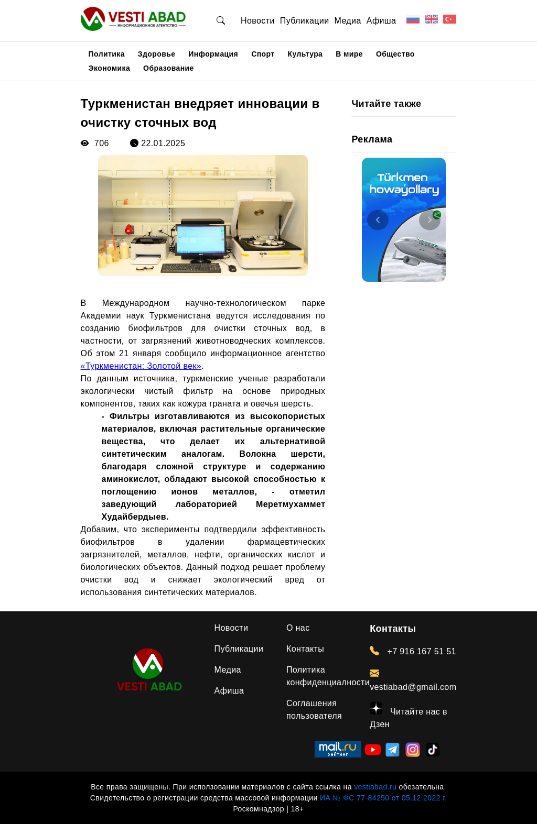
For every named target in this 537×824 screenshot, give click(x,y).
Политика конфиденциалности (328, 676)
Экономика (110, 68)
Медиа (347, 20)
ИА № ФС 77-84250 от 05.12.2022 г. (383, 798)
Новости (258, 20)
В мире (349, 54)
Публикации (304, 20)
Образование (168, 68)
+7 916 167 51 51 (413, 651)
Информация (213, 54)
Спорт (262, 54)
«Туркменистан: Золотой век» (141, 365)
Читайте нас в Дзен (408, 715)
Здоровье (157, 54)
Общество (395, 54)
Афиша (381, 20)
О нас (298, 627)
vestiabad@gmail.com (413, 679)
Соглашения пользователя (314, 709)
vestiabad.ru (375, 787)
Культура (305, 54)
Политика (107, 54)
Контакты (305, 648)
